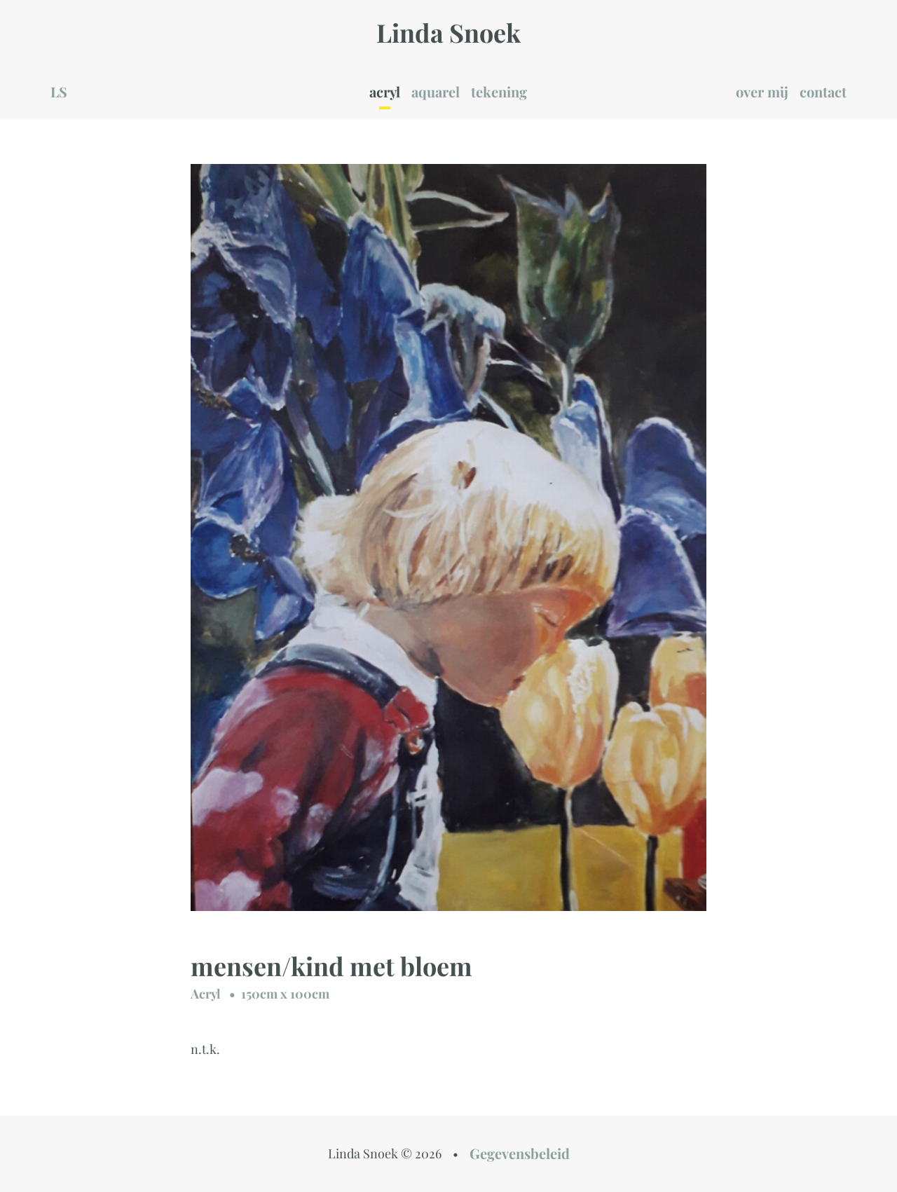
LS (58, 91)
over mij (762, 91)
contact (823, 91)
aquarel (435, 91)
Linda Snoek (448, 32)
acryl (384, 91)
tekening (499, 91)
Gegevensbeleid (520, 1153)
